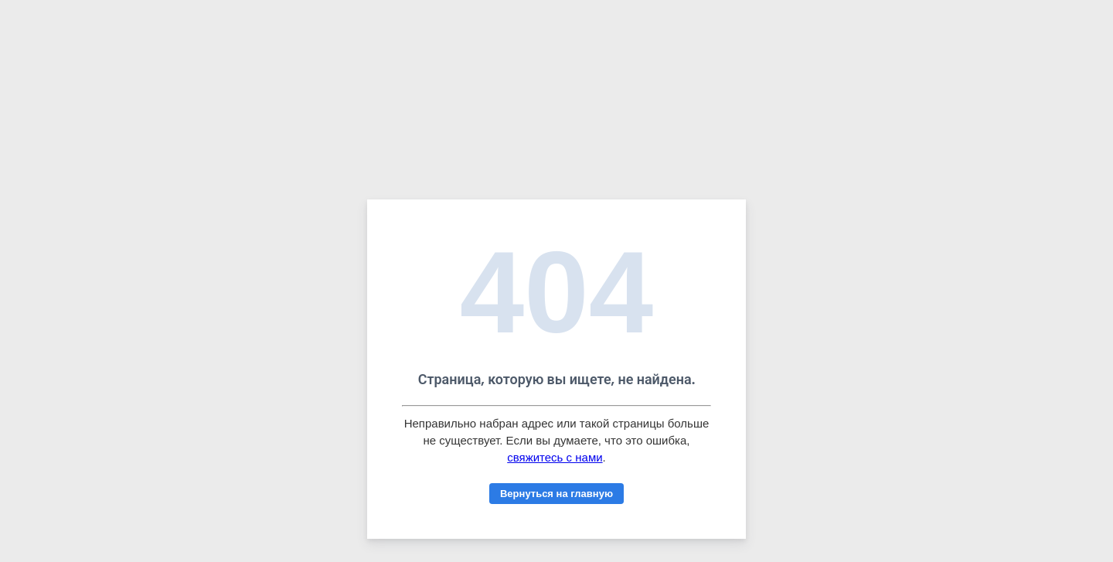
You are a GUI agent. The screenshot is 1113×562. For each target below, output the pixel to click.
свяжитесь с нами (554, 457)
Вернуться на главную (556, 493)
